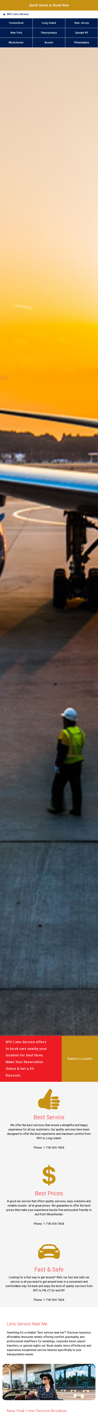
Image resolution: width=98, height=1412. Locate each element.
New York (16, 32)
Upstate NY (81, 32)
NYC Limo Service (18, 14)
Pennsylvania (49, 32)
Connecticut (16, 23)
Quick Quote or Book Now (49, 5)
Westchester (16, 42)
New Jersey (81, 23)
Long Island (49, 23)
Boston (49, 42)
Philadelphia (81, 42)
